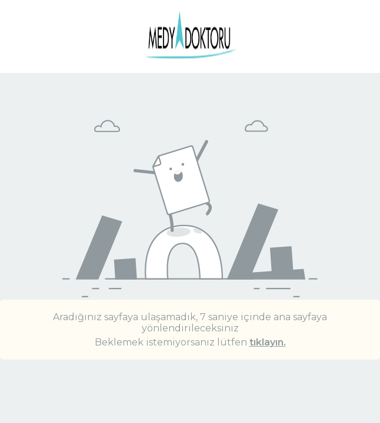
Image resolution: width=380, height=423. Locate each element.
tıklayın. (267, 342)
